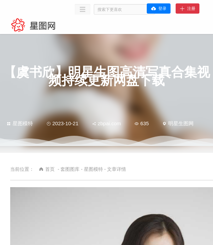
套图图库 (69, 169)
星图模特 (20, 123)
